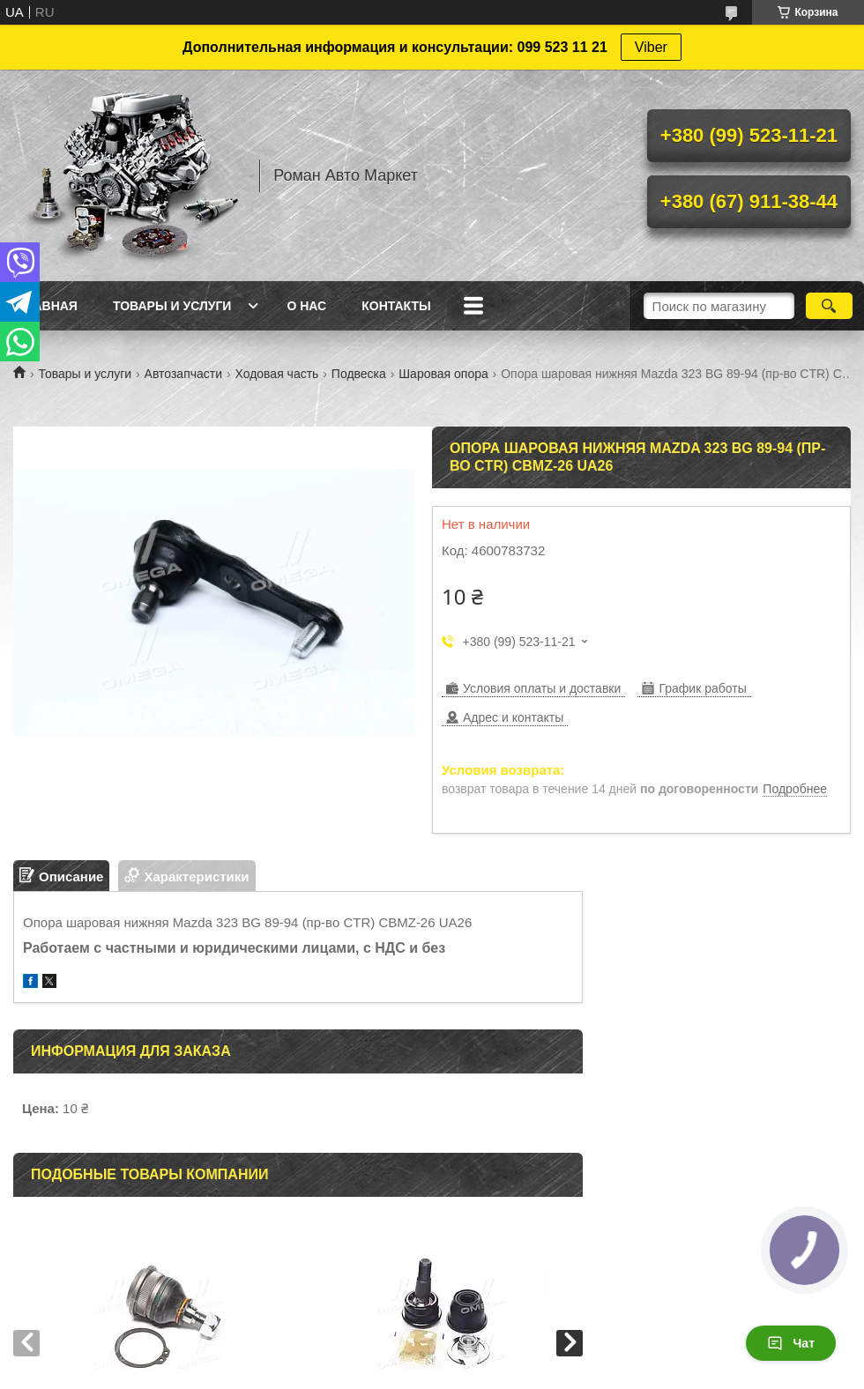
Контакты (395, 306)
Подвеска (358, 374)
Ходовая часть (276, 374)
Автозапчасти (183, 374)
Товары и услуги (172, 306)
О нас (306, 306)
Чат (791, 1343)
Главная (48, 306)
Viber (651, 47)
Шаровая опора (443, 374)
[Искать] (829, 306)
